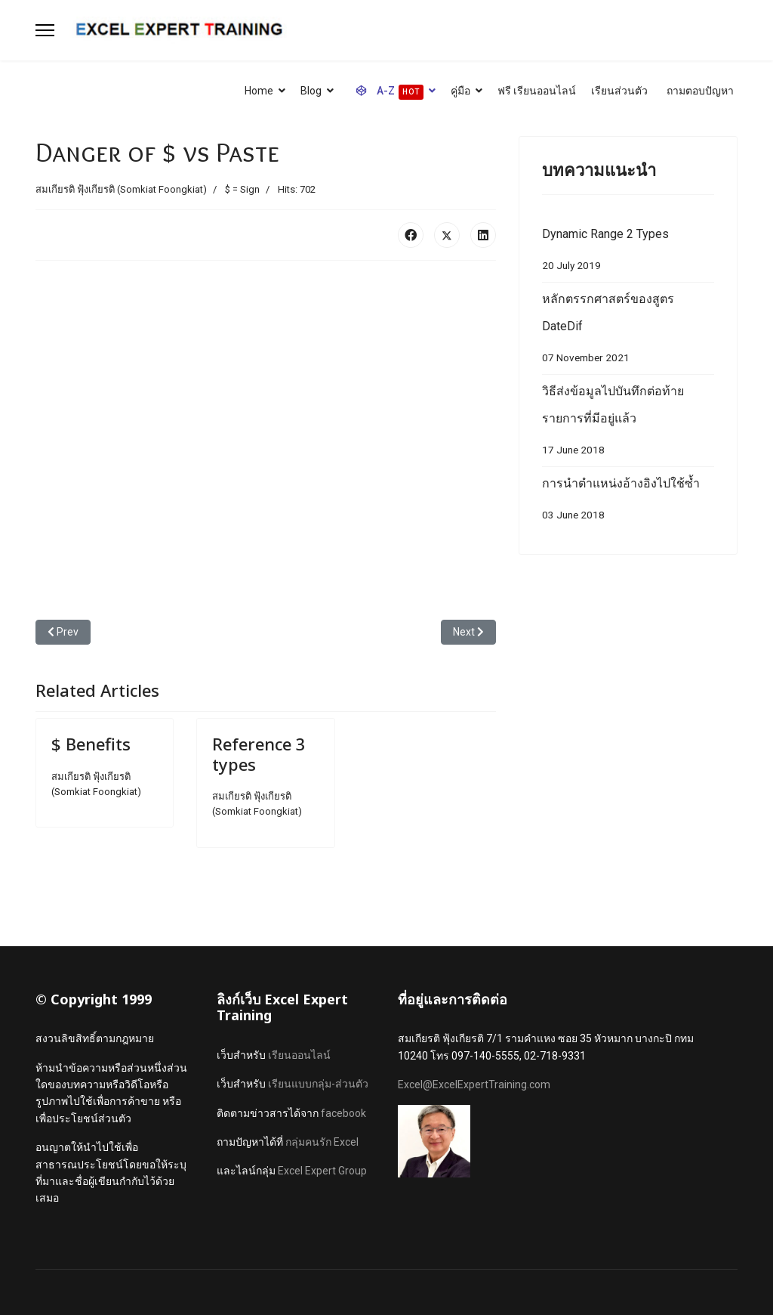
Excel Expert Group (322, 1171)
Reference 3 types (259, 753)
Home (259, 91)
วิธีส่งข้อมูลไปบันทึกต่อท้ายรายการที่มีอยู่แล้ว (628, 423)
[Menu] (44, 30)
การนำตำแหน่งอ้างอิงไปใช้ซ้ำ (628, 502)
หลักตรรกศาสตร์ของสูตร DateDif (628, 331)
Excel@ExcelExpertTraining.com (474, 1084)
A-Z (386, 92)
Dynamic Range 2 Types (628, 253)
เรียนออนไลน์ (299, 1055)
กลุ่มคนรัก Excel (322, 1142)
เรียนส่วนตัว (619, 91)
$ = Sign (242, 189)
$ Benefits (91, 743)
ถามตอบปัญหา (700, 91)
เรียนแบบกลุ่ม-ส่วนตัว (318, 1084)
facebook (343, 1113)
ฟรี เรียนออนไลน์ (536, 91)
